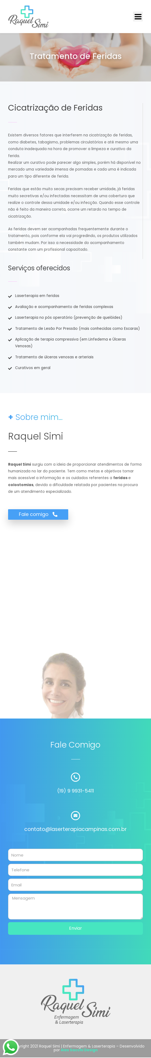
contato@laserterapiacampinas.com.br (75, 829)
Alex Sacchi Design (79, 1050)
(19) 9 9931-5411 (75, 790)
